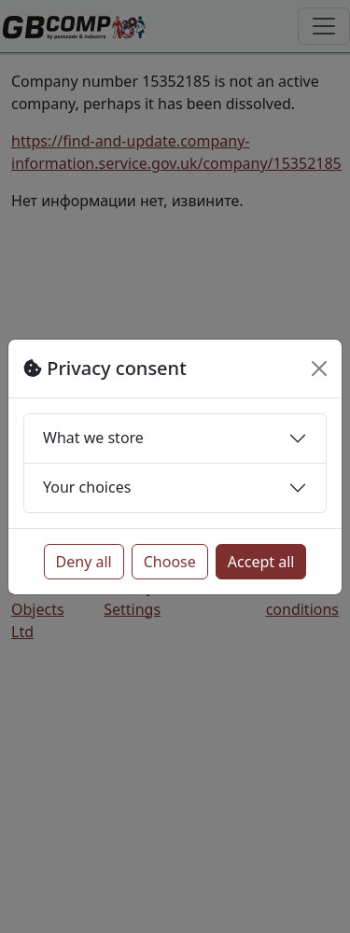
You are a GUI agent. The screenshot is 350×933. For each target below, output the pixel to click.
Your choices (87, 487)
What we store (93, 437)
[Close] (319, 368)
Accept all (261, 561)
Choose (170, 561)
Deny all (84, 561)
